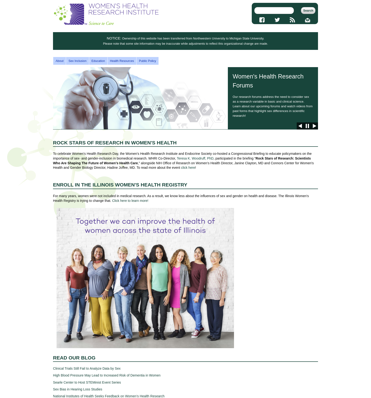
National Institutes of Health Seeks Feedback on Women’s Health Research (108, 396)
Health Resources (122, 61)
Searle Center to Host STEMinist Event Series (87, 382)
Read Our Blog (74, 357)
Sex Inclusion (77, 61)
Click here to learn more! (130, 201)
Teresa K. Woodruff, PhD (195, 158)
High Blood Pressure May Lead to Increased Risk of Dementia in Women (106, 375)
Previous (300, 126)
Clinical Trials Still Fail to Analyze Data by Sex (87, 368)
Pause (307, 126)
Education (98, 61)
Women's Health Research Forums (185, 98)
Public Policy (147, 61)
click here (188, 167)
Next (314, 126)
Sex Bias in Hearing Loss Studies (77, 389)
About (59, 61)
